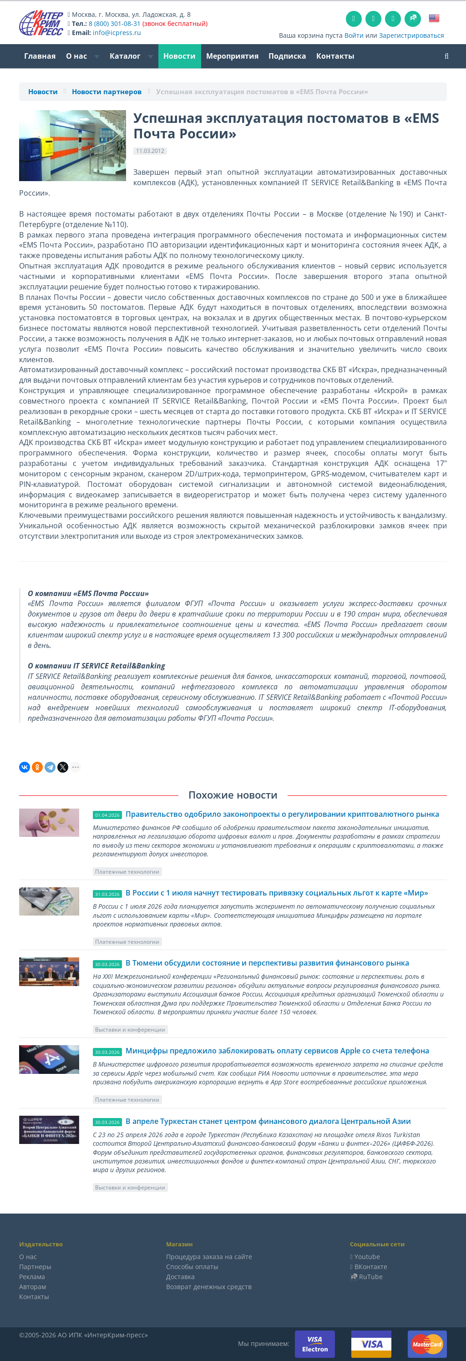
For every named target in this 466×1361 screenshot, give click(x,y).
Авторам (32, 1286)
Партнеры (35, 1266)
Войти (354, 35)
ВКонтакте (371, 1266)
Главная (40, 56)
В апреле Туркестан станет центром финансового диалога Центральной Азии (268, 1121)
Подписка (287, 56)
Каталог (131, 56)
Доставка (180, 1276)
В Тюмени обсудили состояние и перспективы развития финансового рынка (267, 963)
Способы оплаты (192, 1266)
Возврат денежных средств (209, 1286)
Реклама (32, 1276)
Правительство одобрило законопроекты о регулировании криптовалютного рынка (282, 814)
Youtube (367, 1256)
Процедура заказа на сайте (209, 1256)
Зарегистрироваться (411, 35)
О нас (83, 56)
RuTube (371, 1276)
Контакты (335, 56)
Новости (179, 56)
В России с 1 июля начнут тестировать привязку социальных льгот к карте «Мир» (277, 893)
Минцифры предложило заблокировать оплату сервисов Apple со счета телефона (277, 1051)
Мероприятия (232, 56)
